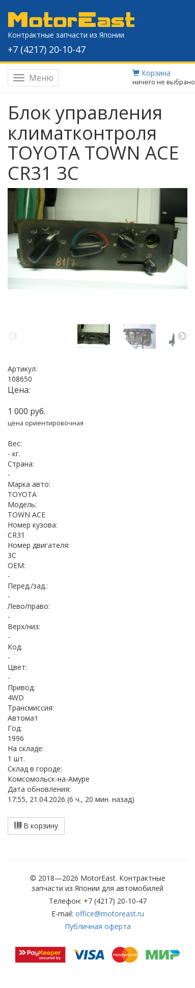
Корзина (151, 73)
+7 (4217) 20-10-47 (47, 49)
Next (182, 336)
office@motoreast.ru (109, 913)
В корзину (36, 825)
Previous (13, 336)
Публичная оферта (98, 926)
